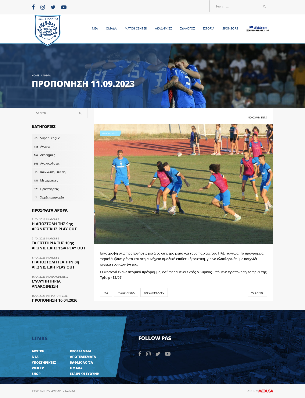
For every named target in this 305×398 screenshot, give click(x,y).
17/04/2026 (39, 257)
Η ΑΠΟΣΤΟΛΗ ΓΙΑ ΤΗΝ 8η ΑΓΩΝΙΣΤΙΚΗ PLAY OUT (55, 264)
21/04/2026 (39, 219)
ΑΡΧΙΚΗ (38, 351)
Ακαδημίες (43, 155)
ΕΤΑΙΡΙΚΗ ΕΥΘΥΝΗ (84, 373)
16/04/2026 (39, 276)
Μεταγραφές (45, 180)
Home (35, 75)
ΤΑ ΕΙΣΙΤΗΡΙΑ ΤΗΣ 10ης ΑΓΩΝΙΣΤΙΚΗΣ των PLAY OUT (58, 245)
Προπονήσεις (110, 133)
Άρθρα (47, 75)
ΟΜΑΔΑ (76, 368)
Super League (46, 138)
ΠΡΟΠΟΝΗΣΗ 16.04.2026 (54, 300)
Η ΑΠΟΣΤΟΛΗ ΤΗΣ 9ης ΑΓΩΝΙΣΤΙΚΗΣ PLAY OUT (54, 226)
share (257, 292)
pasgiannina (126, 292)
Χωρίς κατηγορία (48, 197)
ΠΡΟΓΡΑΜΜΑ (80, 351)
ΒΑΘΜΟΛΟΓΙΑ (81, 362)
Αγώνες (41, 146)
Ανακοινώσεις (46, 163)
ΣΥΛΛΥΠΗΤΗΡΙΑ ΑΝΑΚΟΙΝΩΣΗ (46, 283)
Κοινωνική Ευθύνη (49, 172)
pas (106, 292)
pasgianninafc (154, 292)
